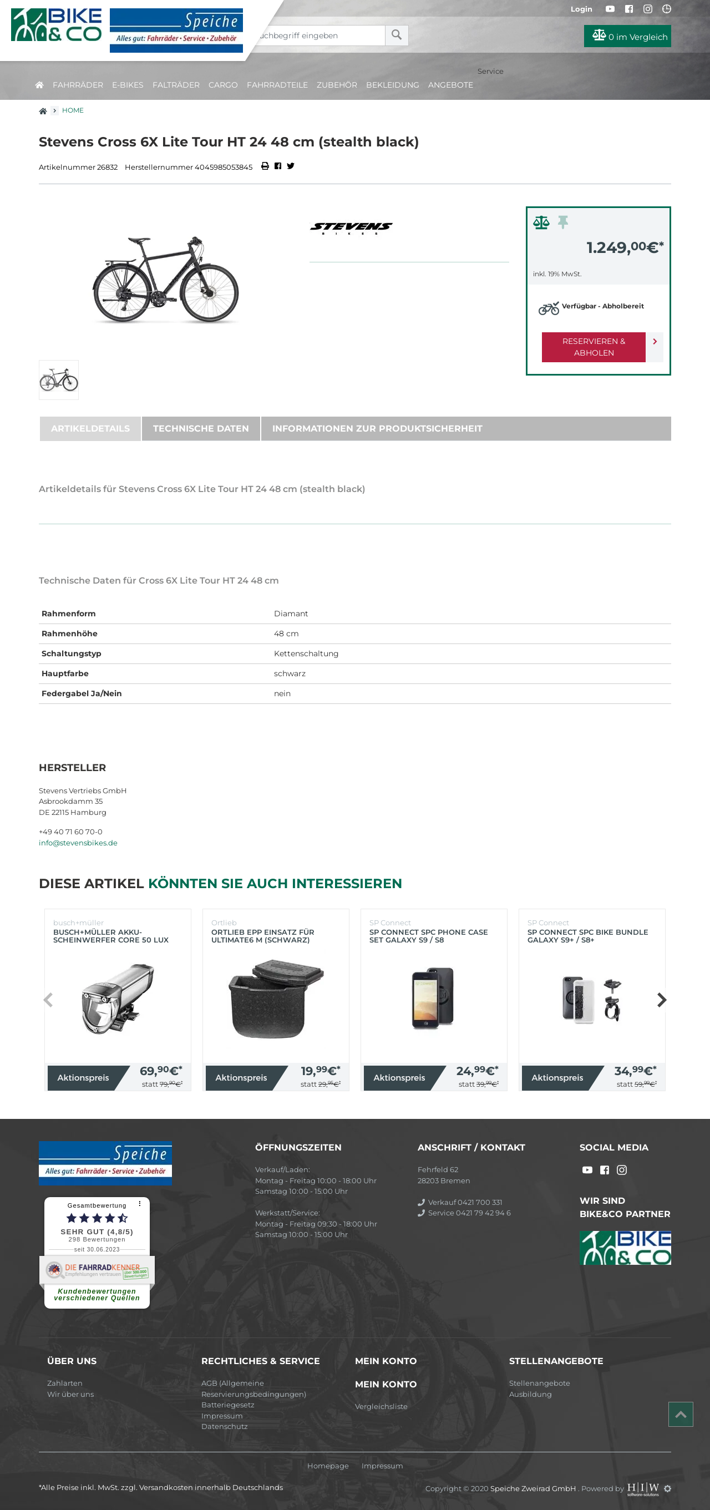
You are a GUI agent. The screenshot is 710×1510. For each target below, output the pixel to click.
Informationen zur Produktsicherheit (377, 428)
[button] (661, 1000)
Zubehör (337, 85)
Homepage (328, 1466)
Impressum (222, 1415)
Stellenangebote (539, 1383)
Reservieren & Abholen (589, 341)
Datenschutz (224, 1426)
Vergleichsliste (381, 1406)
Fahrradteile (277, 85)
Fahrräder (78, 85)
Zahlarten (65, 1383)
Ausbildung (530, 1394)
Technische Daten (201, 428)
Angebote (450, 85)
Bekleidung (392, 85)
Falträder (176, 85)
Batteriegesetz (228, 1404)
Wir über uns (70, 1394)
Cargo (223, 85)
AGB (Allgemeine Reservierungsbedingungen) (253, 1388)
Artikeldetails (90, 428)
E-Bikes (128, 85)
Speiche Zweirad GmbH (534, 1488)
